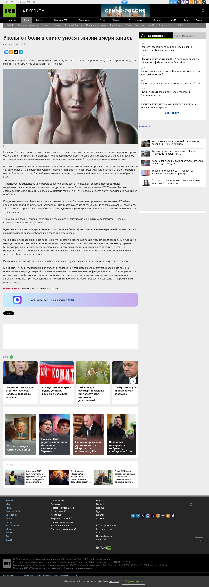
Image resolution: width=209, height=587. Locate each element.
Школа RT (101, 539)
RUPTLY (100, 532)
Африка (57, 25)
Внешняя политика (28, 25)
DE (12, 2)
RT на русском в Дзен (196, 2)
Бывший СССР (60, 20)
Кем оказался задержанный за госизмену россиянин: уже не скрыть (176, 142)
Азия (128, 25)
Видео (199, 20)
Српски (100, 518)
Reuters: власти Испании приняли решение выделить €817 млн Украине (166, 48)
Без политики (135, 20)
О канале (55, 504)
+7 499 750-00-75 (127, 565)
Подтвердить (133, 581)
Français (100, 508)
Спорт (102, 20)
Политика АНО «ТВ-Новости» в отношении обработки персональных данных (53, 568)
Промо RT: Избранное (62, 507)
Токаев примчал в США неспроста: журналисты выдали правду (172, 171)
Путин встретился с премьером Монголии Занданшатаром (166, 93)
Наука (116, 20)
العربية (22, 2)
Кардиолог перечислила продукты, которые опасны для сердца (177, 162)
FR (17, 2)
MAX (71, 299)
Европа (45, 25)
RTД (124, 2)
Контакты (56, 514)
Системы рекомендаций (63, 529)
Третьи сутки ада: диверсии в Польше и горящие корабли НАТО (174, 152)
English (99, 500)
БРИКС (10, 25)
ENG (6, 2)
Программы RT (58, 511)
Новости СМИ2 (145, 126)
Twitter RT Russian (179, 2)
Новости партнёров (61, 525)
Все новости (172, 112)
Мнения (157, 20)
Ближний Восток (73, 25)
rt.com (34, 562)
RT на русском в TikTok (204, 2)
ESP (28, 2)
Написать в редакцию (62, 521)
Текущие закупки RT (61, 518)
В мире (8, 313)
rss (200, 2)
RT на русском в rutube (187, 2)
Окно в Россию (104, 535)
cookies (114, 581)
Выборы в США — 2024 (171, 25)
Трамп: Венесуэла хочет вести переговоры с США (170, 83)
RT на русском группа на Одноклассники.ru (191, 2)
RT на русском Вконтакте (175, 2)
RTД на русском (104, 528)
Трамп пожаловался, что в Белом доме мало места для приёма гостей (170, 72)
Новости (12, 20)
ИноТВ (173, 20)
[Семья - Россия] (125, 10)
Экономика (84, 20)
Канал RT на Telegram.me (171, 2)
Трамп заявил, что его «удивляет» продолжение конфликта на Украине (169, 105)
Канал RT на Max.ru (183, 2)
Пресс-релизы (58, 500)
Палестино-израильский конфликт (104, 25)
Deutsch (100, 504)
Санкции (139, 25)
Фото (186, 20)
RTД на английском (106, 525)
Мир (26, 20)
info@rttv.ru (162, 565)
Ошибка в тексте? (12, 288)
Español (100, 515)
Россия (39, 20)
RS (34, 2)
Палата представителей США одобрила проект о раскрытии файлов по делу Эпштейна (170, 60)
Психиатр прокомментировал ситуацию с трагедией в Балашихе (176, 181)
